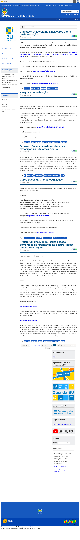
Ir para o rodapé (34, 5)
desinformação (52, 90)
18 (64, 356)
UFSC (3, 111)
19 (67, 356)
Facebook (4, 99)
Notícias (55, 453)
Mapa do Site (68, 5)
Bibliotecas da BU (7, 63)
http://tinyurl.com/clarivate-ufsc (38, 224)
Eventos (34, 352)
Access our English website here (62, 434)
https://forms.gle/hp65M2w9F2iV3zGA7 (50, 129)
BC (25, 183)
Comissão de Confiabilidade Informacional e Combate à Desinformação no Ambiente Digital (48, 56)
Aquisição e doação (7, 58)
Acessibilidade (50, 5)
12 (45, 356)
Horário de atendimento (50, 144)
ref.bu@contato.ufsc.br (45, 241)
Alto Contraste (59, 5)
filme (40, 352)
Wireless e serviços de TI (9, 109)
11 (42, 356)
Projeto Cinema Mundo (51, 352)
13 (48, 356)
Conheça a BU (6, 61)
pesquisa (64, 144)
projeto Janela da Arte (51, 183)
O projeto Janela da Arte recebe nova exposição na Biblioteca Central (44, 152)
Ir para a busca (25, 5)
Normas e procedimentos (9, 56)
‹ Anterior (38, 356)
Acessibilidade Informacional (6, 88)
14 (51, 356)
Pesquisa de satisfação (38, 94)
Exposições (38, 183)
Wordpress (33, 537)
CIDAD (43, 90)
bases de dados (29, 246)
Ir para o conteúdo (6, 5)
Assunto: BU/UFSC (30, 27)
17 (61, 356)
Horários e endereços (8, 74)
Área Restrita (60, 20)
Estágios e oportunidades (9, 85)
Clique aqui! (56, 367)
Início (3, 46)
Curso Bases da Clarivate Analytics (47, 187)
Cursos (4, 51)
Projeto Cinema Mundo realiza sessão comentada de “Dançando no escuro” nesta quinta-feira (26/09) (48, 254)
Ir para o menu (16, 5)
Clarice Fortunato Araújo (28, 317)
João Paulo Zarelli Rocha (28, 331)
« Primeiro (33, 356)
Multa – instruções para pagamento (8, 77)
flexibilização (36, 144)
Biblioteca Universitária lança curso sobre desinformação (47, 33)
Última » (48, 358)
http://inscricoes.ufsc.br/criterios (43, 73)
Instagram (5, 104)
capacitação (35, 90)
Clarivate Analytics (60, 246)
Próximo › (72, 356)
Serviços (4, 53)
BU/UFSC (27, 90)
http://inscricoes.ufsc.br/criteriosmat (45, 85)
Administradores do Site (72, 20)
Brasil (6, 1)
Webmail (4, 106)
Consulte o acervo (7, 48)
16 (58, 356)
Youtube (4, 102)
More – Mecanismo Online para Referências (9, 81)
